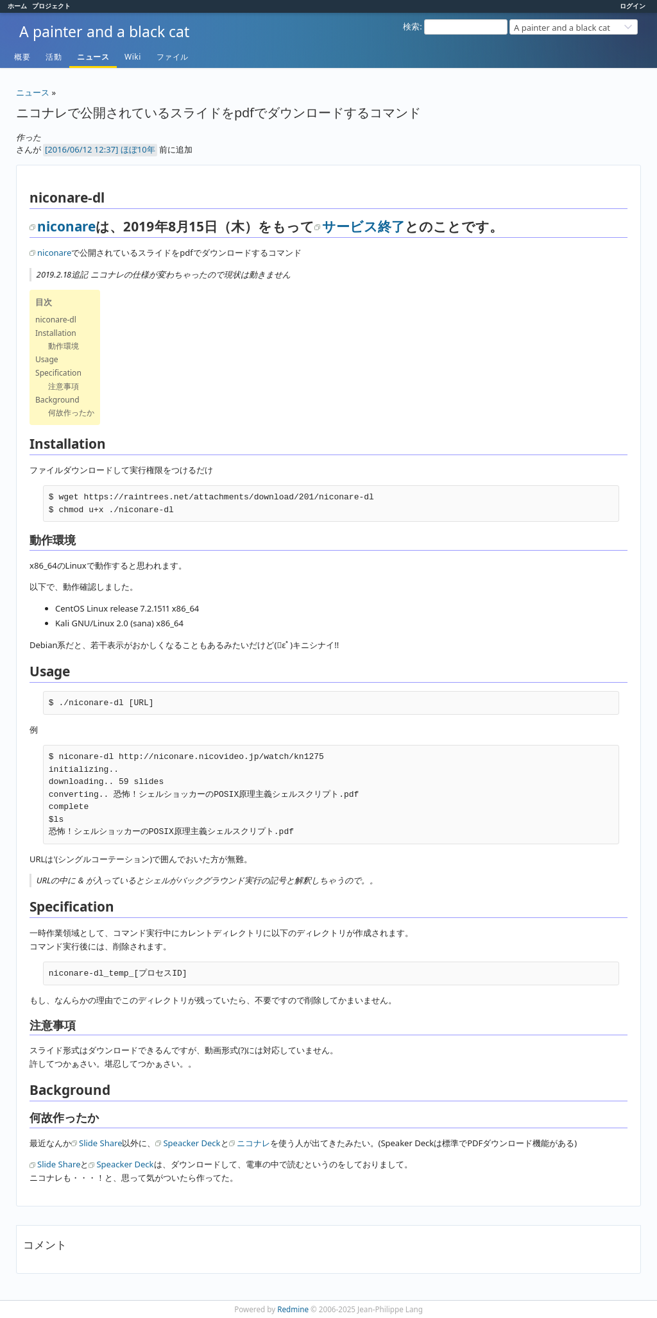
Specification (58, 372)
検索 (411, 26)
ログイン (632, 5)
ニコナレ (253, 1143)
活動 (54, 56)
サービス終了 (363, 226)
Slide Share (100, 1143)
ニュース (93, 56)
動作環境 (63, 345)
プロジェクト (51, 5)
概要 (22, 56)
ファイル (173, 56)
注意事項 (63, 386)
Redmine (293, 1309)
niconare (66, 226)
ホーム (17, 5)
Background (57, 399)
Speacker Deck (191, 1143)
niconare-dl (55, 319)
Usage (46, 359)
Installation (55, 333)
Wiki (132, 56)
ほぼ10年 (138, 149)
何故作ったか (71, 412)
